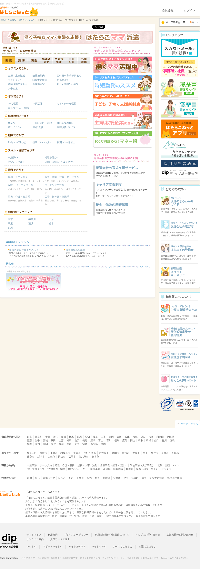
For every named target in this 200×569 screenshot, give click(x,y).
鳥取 (140, 440)
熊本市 (95, 456)
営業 (160, 465)
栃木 (51, 223)
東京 (10, 219)
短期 (29, 477)
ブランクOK (14, 79)
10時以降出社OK (66, 127)
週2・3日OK (14, 127)
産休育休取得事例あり (69, 75)
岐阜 (95, 436)
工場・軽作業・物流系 (57, 196)
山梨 (76, 440)
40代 (89, 477)
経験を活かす (52, 157)
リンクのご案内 (35, 539)
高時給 (106, 477)
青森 (29, 440)
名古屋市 (104, 453)
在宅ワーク (49, 477)
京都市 (165, 453)
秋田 (53, 440)
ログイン (189, 10)
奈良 (151, 436)
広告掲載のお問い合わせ (180, 534)
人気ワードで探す (60, 539)
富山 (100, 440)
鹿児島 (94, 444)
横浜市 (43, 453)
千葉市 (77, 453)
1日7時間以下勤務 (42, 123)
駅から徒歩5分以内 (67, 84)
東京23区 (32, 453)
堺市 (145, 453)
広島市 (51, 456)
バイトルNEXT (77, 546)
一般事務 (32, 465)
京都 (135, 436)
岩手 (37, 440)
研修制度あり (64, 79)
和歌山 (160, 436)
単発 (37, 477)
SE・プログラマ (35, 469)
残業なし (13, 123)
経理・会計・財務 (65, 465)
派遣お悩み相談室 (75, 250)
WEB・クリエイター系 (20, 185)
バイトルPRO (99, 546)
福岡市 (72, 456)
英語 (70, 477)
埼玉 (10, 223)
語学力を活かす (16, 161)
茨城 (30, 223)
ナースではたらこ (122, 546)
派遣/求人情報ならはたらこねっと (17, 20)
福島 (69, 440)
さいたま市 (90, 453)
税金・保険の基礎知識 (112, 204)
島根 (148, 440)
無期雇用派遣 (174, 477)
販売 (168, 465)
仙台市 (30, 456)
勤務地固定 (38, 84)
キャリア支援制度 (109, 184)
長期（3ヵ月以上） (67, 142)
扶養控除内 (38, 75)
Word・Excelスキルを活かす (60, 161)
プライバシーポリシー (76, 534)
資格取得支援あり (18, 84)
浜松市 (126, 453)
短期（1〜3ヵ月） (42, 142)
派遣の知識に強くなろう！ (24, 250)
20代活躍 (13, 103)
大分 (76, 444)
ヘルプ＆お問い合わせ (148, 534)
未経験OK (13, 157)
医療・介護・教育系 (19, 196)
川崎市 (54, 453)
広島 (124, 440)
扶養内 (135, 477)
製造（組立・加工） (147, 469)
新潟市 (41, 456)
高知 (37, 444)
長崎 (61, 444)
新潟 (92, 440)
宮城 (45, 440)
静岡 (111, 436)
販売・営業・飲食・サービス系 (62, 177)
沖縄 (103, 444)
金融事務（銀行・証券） (113, 465)
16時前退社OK (65, 123)
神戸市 (154, 453)
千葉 (51, 219)
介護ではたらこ (147, 546)
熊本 (69, 444)
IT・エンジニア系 (54, 185)
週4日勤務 (37, 127)
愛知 (87, 436)
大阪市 (136, 453)
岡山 (132, 440)
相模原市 (65, 453)
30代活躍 (37, 103)
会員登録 (167, 10)
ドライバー (167, 469)
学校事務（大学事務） (142, 465)
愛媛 (29, 444)
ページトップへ (189, 424)
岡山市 (62, 456)
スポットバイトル (52, 546)
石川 (108, 440)
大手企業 (13, 88)
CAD (176, 465)
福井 (116, 440)
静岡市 (115, 453)
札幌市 (175, 453)
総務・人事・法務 (87, 465)
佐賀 (53, 444)
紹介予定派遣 (39, 79)
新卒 (97, 477)
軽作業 (129, 469)
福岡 (45, 444)
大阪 (119, 436)
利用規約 (53, 534)
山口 (156, 440)
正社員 (80, 477)
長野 (84, 440)
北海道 (170, 436)
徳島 (172, 440)
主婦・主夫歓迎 (16, 75)
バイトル (31, 546)
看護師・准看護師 (113, 469)
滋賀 (143, 436)
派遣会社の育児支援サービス (117, 168)
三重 (103, 436)
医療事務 (95, 469)
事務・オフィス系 (18, 177)
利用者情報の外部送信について (112, 534)
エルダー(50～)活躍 (18, 107)
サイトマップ (34, 534)
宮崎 (84, 444)
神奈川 (32, 219)
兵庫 (127, 436)
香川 (164, 440)
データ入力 (46, 465)
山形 (61, 440)
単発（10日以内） (18, 142)
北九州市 (84, 456)
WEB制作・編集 (56, 469)
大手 (144, 477)
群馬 (10, 227)
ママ (125, 477)
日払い (62, 477)
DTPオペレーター (77, 469)
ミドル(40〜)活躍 (66, 103)
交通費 (116, 477)
